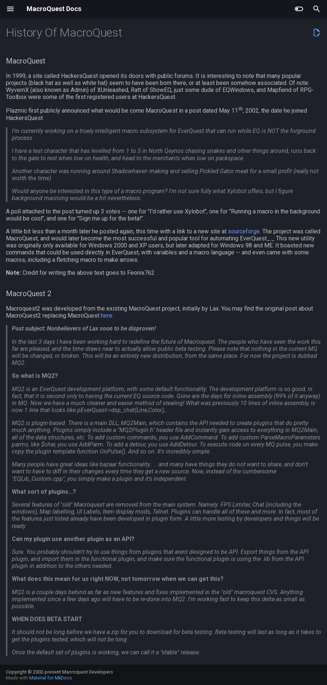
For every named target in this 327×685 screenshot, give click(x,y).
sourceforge (244, 231)
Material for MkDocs (50, 678)
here (106, 315)
